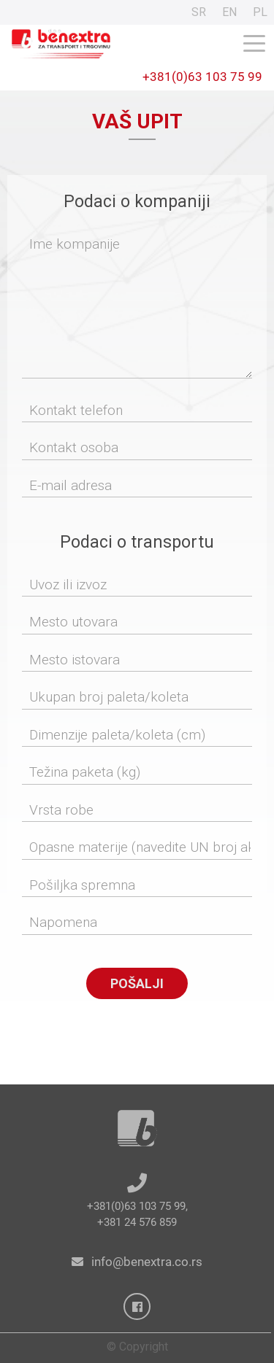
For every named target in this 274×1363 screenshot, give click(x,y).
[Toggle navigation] (254, 42)
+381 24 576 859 (137, 1222)
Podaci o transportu (137, 542)
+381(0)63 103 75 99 (202, 76)
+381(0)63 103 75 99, (137, 1206)
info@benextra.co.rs (146, 1261)
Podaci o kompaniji (137, 201)
